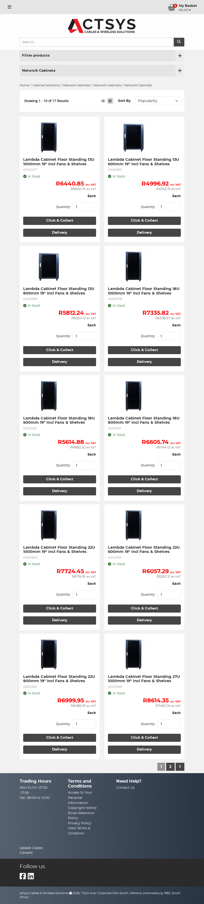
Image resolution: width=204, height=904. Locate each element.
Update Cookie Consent (31, 850)
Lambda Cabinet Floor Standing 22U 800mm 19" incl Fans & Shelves (59, 679)
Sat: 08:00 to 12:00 (34, 798)
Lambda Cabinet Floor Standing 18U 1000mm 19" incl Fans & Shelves (144, 291)
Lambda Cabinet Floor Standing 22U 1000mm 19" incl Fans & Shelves (59, 550)
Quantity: (63, 206)
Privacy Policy (79, 823)
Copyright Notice (82, 808)
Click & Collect (59, 220)
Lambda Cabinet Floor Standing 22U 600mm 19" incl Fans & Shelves (144, 550)
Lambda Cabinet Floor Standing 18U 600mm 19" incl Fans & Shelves (59, 420)
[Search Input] (97, 42)
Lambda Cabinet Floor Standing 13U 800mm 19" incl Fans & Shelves (59, 291)
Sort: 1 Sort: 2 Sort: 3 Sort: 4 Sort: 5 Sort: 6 (158, 100)
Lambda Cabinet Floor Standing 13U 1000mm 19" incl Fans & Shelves (59, 162)
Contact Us (125, 787)
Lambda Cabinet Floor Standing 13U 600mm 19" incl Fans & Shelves (144, 162)
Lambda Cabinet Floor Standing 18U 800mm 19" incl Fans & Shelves (144, 420)
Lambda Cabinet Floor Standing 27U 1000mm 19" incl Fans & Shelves (144, 679)
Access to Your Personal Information (80, 797)
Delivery (59, 232)
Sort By (124, 101)
